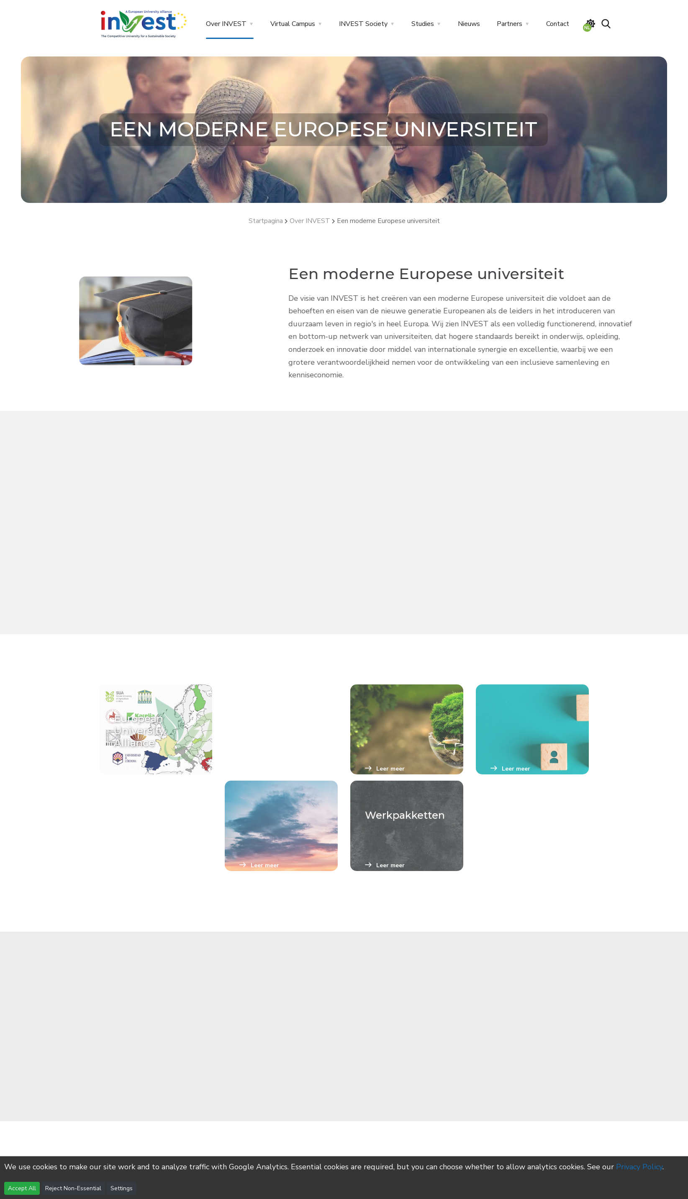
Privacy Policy (639, 1167)
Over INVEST (226, 23)
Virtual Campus (292, 23)
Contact (557, 23)
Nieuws (469, 23)
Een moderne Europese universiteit (388, 220)
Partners (509, 23)
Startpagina (266, 220)
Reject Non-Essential (73, 1188)
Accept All (22, 1188)
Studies (422, 23)
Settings (121, 1188)
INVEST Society (363, 23)
